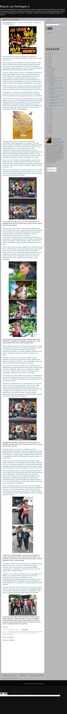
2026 (49, 54)
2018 (49, 122)
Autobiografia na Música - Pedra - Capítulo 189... (55, 78)
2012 (49, 133)
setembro (51, 74)
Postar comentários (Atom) (11, 678)
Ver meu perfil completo (51, 163)
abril (50, 114)
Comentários (50, 170)
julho (50, 108)
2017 (49, 124)
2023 (49, 60)
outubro (50, 72)
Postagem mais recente (9, 675)
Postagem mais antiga (36, 675)
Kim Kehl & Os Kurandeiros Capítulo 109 (27, 632)
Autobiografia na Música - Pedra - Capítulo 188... (55, 81)
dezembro (51, 69)
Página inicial (23, 675)
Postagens (49, 168)
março (50, 116)
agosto (50, 76)
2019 (49, 67)
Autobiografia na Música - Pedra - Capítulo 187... (55, 84)
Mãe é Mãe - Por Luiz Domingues (55, 86)
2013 (49, 131)
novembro (51, 70)
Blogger (41, 683)
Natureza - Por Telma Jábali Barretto (56, 94)
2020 (49, 65)
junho (50, 110)
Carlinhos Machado (38, 631)
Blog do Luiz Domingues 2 (14, 6)
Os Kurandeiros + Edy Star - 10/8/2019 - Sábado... (54, 97)
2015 (49, 127)
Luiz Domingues (57, 138)
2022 (49, 61)
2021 (49, 63)
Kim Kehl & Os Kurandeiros (12, 632)
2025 (49, 56)
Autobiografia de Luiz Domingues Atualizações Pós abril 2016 (21, 631)
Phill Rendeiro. (11, 634)
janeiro (50, 119)
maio (50, 112)
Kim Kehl (4, 632)
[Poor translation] (5, 694)
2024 (49, 58)
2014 (49, 129)
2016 (49, 125)
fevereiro (51, 118)
